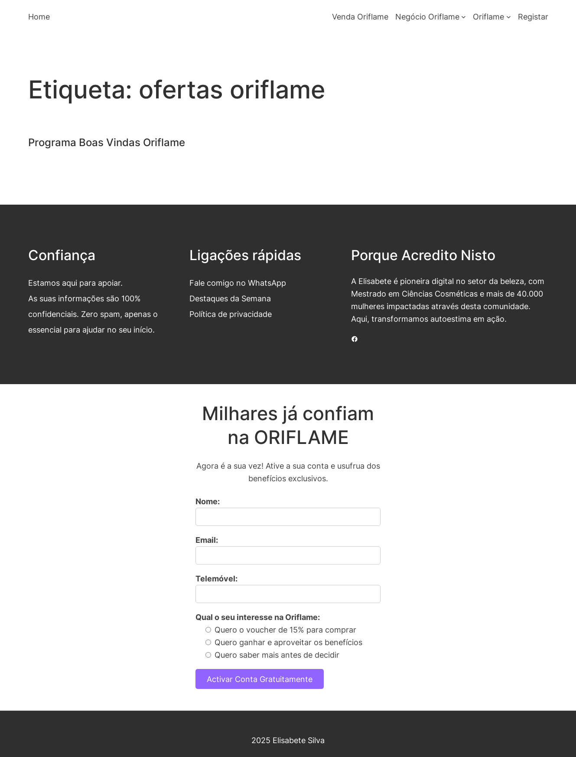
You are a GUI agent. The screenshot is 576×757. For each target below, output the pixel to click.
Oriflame (488, 16)
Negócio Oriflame (427, 16)
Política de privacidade (230, 314)
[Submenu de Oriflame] (508, 16)
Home (39, 16)
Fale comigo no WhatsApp (237, 282)
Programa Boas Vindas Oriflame (106, 142)
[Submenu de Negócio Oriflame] (463, 16)
